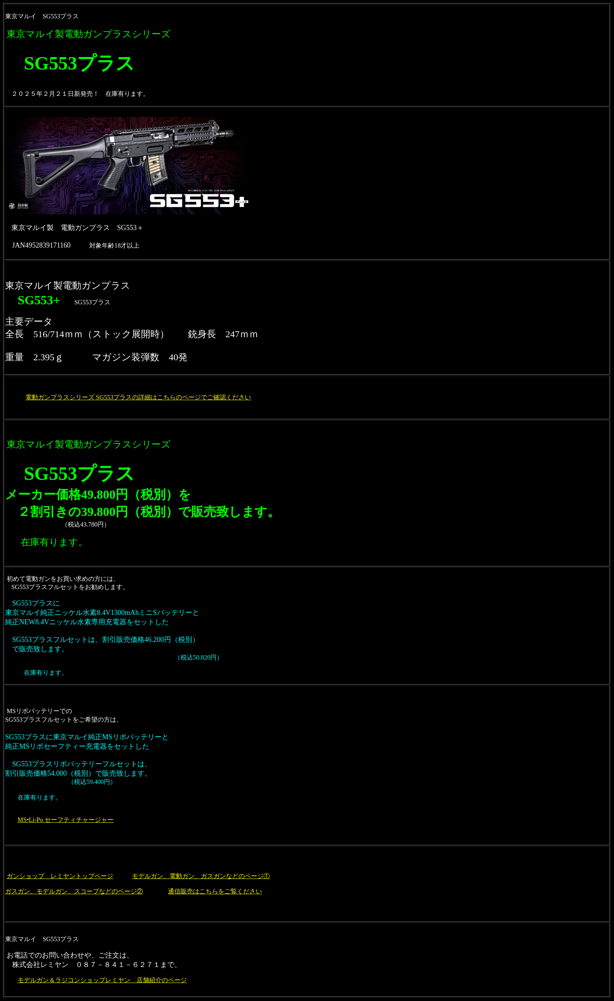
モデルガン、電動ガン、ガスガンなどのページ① (201, 876)
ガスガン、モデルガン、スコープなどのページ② (74, 891)
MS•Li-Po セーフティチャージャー (66, 819)
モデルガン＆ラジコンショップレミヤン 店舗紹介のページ (102, 980)
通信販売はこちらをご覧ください (215, 891)
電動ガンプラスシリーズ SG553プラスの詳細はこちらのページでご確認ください (138, 397)
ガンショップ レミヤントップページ (60, 876)
